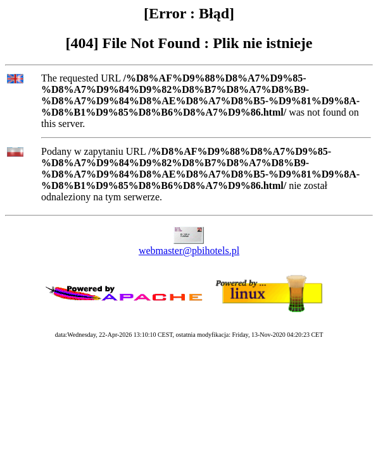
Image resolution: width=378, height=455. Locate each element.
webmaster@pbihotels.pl (189, 250)
